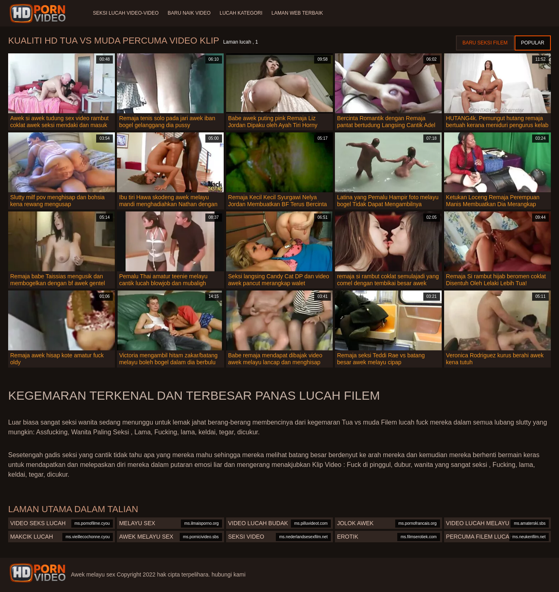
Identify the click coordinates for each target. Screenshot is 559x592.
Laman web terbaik (299, 13)
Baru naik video (189, 13)
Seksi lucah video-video (125, 13)
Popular (532, 43)
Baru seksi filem (485, 43)
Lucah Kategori (242, 13)
